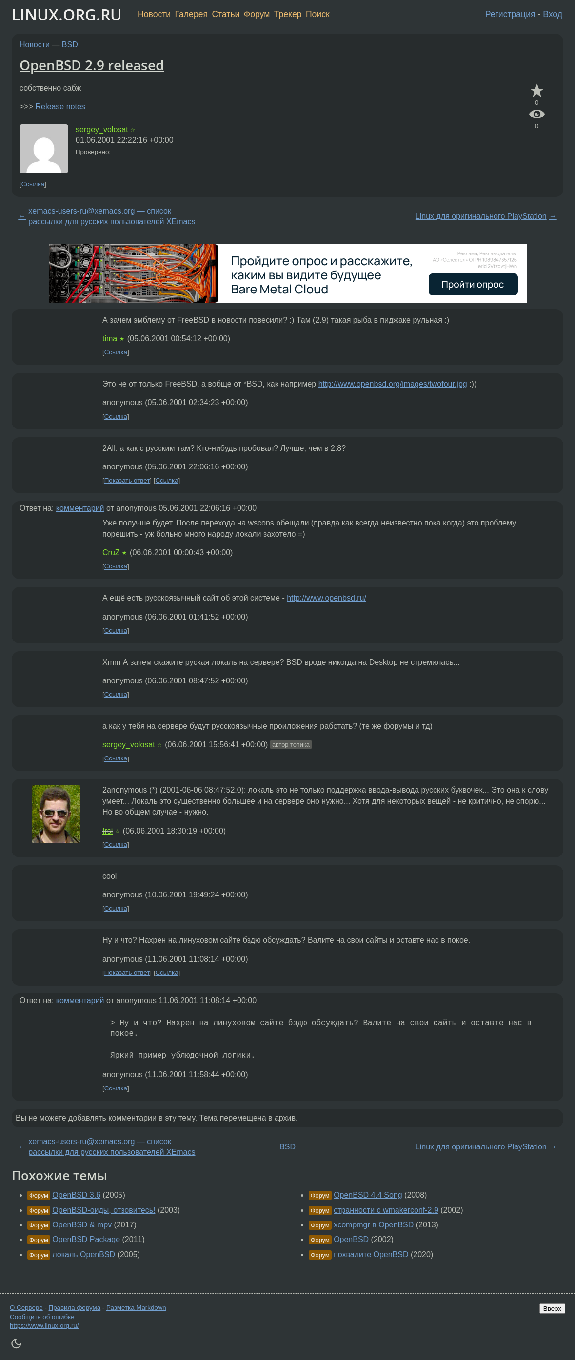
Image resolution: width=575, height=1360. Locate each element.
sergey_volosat (102, 129)
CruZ (111, 552)
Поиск (318, 14)
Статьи (225, 14)
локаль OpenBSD (83, 1254)
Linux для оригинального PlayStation (481, 216)
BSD (70, 44)
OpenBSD (351, 1239)
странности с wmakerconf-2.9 (386, 1210)
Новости (154, 14)
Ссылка (32, 184)
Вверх (552, 1308)
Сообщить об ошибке (42, 1317)
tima (109, 338)
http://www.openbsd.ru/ (326, 598)
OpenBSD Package (86, 1239)
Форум (257, 14)
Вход (552, 14)
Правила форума (75, 1307)
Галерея (191, 14)
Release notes (60, 106)
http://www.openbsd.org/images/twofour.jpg (392, 384)
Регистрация (510, 14)
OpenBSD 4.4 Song (368, 1195)
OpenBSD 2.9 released (92, 65)
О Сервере (26, 1307)
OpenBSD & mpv (82, 1225)
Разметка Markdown (136, 1307)
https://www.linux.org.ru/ (44, 1325)
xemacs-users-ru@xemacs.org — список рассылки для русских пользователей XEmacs (111, 216)
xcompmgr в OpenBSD (374, 1225)
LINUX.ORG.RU (67, 14)
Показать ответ (127, 480)
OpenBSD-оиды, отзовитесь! (103, 1210)
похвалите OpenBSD (371, 1254)
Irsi (107, 831)
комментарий (80, 508)
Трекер (288, 14)
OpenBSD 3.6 (76, 1195)
